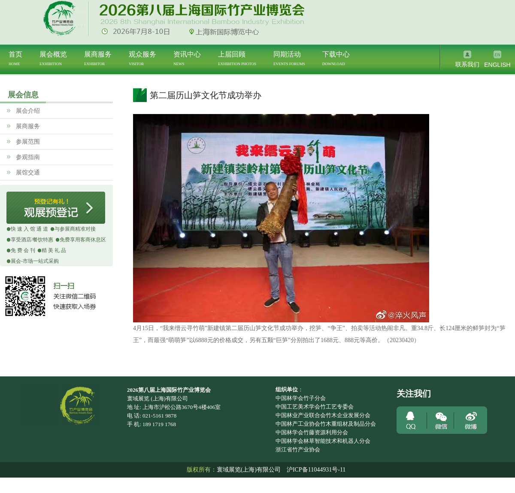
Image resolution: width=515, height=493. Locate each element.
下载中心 (336, 58)
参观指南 (26, 157)
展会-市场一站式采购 (35, 261)
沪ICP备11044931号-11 (316, 469)
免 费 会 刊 (23, 250)
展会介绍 (26, 111)
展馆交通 (26, 172)
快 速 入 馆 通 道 (29, 229)
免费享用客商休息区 (83, 240)
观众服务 (142, 58)
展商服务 (98, 58)
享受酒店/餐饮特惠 (32, 240)
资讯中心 (187, 58)
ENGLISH (497, 64)
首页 (15, 58)
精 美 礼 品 (54, 250)
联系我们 (467, 64)
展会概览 (53, 58)
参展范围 (26, 141)
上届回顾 (237, 58)
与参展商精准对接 (75, 229)
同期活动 (289, 58)
